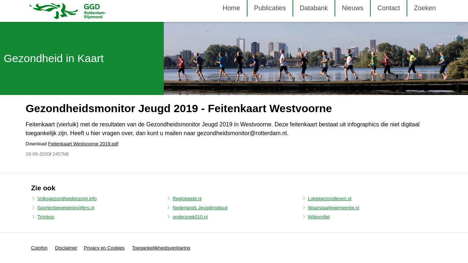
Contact (388, 8)
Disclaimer (66, 248)
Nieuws (352, 8)
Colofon (39, 248)
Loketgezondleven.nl (329, 198)
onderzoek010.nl (190, 217)
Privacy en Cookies (104, 248)
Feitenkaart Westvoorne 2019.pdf (83, 143)
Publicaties (270, 8)
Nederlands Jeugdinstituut (200, 207)
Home (231, 8)
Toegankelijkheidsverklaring (161, 248)
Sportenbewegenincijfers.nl (65, 207)
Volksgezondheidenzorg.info (67, 198)
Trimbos (45, 217)
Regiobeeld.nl (187, 198)
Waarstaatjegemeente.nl (333, 207)
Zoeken (425, 8)
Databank (314, 8)
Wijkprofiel (319, 217)
